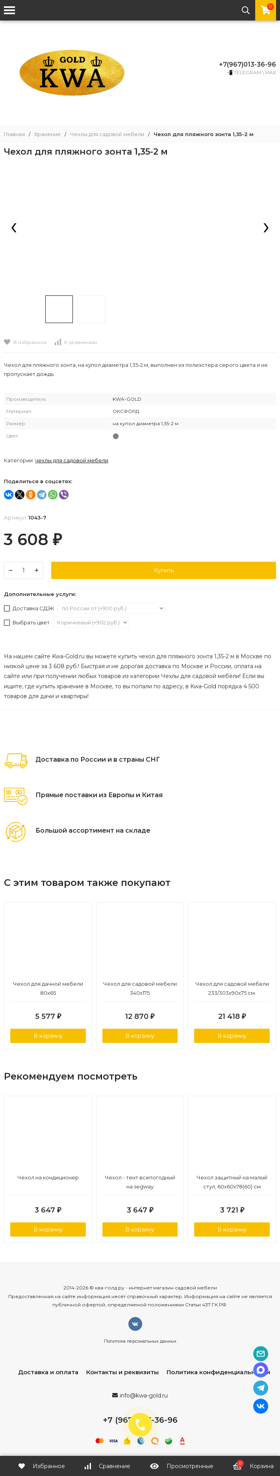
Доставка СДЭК (30, 608)
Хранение (47, 134)
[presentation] (14, 228)
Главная (14, 134)
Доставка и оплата (48, 1372)
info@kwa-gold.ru (144, 1395)
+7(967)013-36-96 (247, 64)
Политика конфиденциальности (218, 1372)
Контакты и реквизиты (122, 1372)
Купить (164, 570)
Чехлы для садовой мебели (107, 134)
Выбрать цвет (27, 622)
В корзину (48, 1035)
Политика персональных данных (140, 1341)
